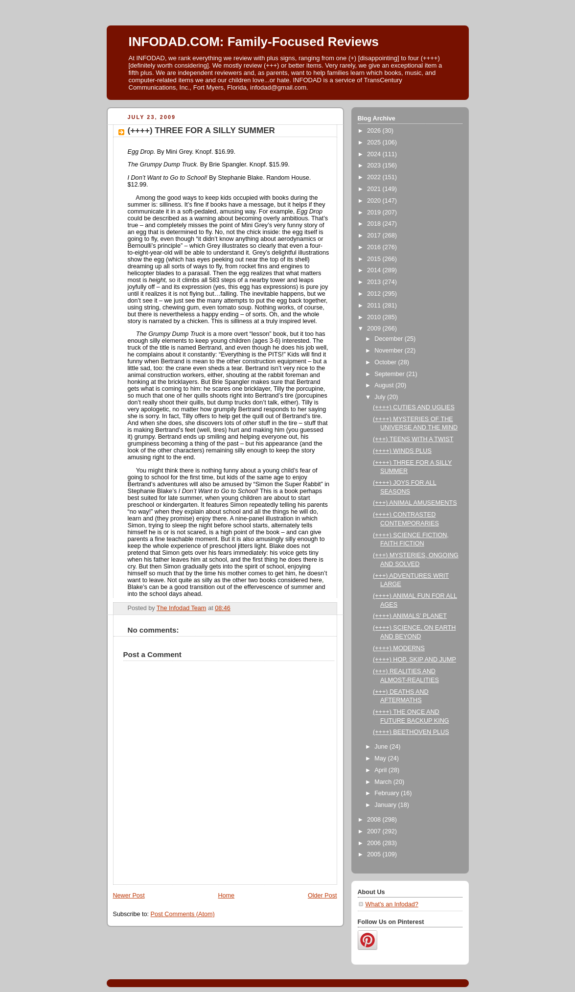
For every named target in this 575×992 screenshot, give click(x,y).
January (386, 805)
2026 (375, 130)
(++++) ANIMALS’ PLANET (410, 616)
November (389, 350)
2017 (375, 235)
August (384, 385)
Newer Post (129, 895)
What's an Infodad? (392, 904)
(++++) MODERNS (399, 648)
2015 (375, 259)
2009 (375, 328)
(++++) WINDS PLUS (402, 451)
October (386, 362)
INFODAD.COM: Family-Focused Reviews (254, 41)
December (389, 338)
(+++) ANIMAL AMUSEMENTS (415, 502)
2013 (375, 282)
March (383, 782)
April (381, 770)
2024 (375, 154)
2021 (375, 189)
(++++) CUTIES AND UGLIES (414, 407)
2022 (375, 177)
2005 (375, 854)
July (380, 397)
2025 (375, 142)
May (381, 758)
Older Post (322, 895)
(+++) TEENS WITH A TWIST (413, 439)
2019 (375, 212)
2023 (375, 165)
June (382, 746)
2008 (375, 819)
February (387, 793)
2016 (375, 247)
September (390, 374)
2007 (375, 831)
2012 (375, 293)
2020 (375, 200)
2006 (375, 843)
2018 (375, 223)
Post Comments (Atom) (183, 914)
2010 (375, 317)
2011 (375, 305)
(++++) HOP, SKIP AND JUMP (414, 659)
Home (226, 895)
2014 (375, 270)
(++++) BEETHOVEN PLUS (411, 732)
